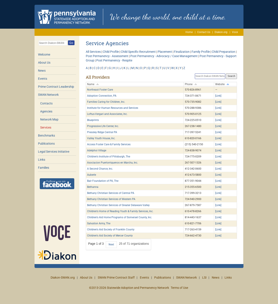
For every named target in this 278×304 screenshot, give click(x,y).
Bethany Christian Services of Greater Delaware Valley (118, 205)
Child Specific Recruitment (138, 51)
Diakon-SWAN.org (63, 277)
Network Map (49, 119)
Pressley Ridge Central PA (102, 132)
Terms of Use (179, 287)
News (42, 70)
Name (90, 84)
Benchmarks (46, 135)
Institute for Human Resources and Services (112, 107)
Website (220, 84)
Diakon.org (221, 32)
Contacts (46, 103)
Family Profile (201, 51)
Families (43, 167)
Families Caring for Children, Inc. (106, 101)
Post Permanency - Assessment (107, 56)
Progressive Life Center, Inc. (103, 126)
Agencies (46, 111)
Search (231, 76)
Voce (235, 32)
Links (41, 159)
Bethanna (92, 186)
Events (42, 78)
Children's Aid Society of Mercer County (110, 235)
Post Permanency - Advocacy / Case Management (164, 56)
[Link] (218, 95)
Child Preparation (223, 51)
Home (189, 32)
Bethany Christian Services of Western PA (111, 199)
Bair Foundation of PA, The (102, 180)
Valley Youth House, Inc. (101, 138)
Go (71, 43)
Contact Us (203, 32)
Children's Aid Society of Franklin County (110, 229)
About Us (44, 62)
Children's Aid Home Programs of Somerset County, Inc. (119, 217)
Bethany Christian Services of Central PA (110, 193)
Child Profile (111, 51)
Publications (46, 143)
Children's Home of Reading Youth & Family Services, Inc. (120, 211)
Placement (165, 51)
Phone (188, 84)
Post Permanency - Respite (114, 60)
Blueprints (93, 120)
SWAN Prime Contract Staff (116, 277)
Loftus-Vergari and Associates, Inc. (107, 114)
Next (111, 244)
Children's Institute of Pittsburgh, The (108, 156)
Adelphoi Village (96, 150)
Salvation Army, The (98, 223)
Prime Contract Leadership (56, 86)
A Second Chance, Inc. (100, 168)
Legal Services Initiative (53, 151)
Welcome (44, 54)
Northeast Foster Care (100, 89)
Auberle (91, 174)
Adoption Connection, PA (101, 95)
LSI (204, 277)
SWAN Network (48, 94)
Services (45, 127)
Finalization (182, 51)
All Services (93, 51)
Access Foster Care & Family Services (109, 144)
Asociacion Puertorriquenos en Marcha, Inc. (112, 162)
